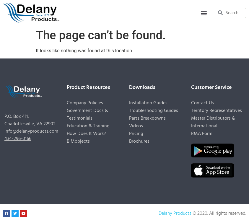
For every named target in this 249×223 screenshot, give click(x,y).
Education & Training (88, 126)
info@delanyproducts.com (31, 131)
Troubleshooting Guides (153, 111)
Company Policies (85, 103)
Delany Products (175, 213)
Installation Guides (148, 103)
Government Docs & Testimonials (87, 114)
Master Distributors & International (213, 122)
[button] (204, 13)
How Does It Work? (86, 134)
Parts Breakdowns (147, 118)
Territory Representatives (216, 111)
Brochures (139, 141)
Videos (136, 126)
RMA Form (201, 134)
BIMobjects (78, 141)
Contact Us (202, 103)
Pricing (136, 134)
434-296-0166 (17, 139)
